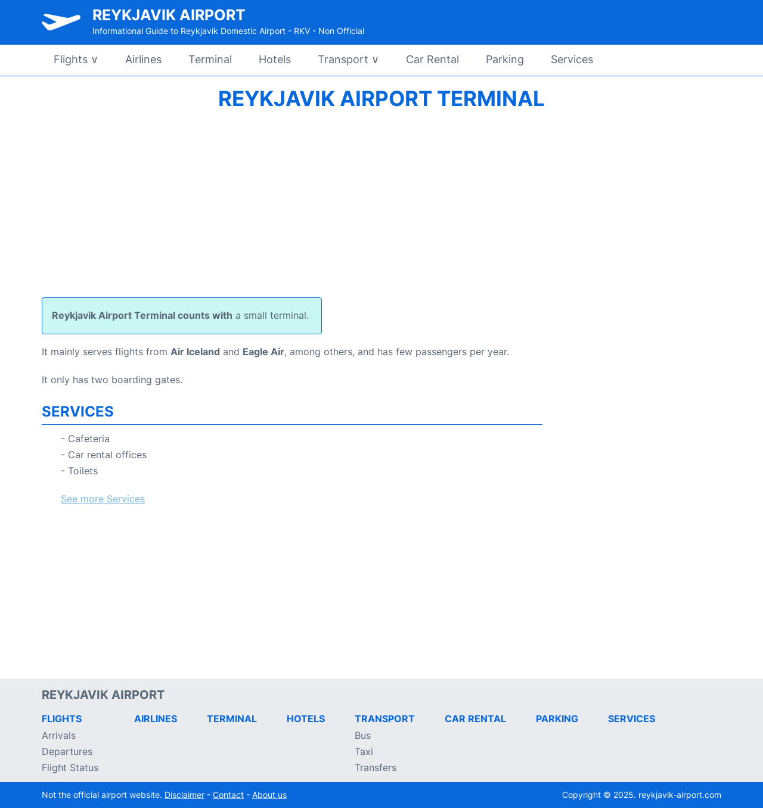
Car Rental (432, 59)
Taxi (364, 751)
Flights (76, 59)
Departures (67, 751)
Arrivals (59, 735)
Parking (505, 59)
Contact (228, 795)
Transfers (375, 767)
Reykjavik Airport (169, 15)
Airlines (143, 59)
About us (269, 795)
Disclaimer (184, 795)
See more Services (103, 499)
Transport (348, 59)
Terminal (210, 59)
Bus (363, 735)
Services (572, 59)
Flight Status (70, 767)
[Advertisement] (381, 202)
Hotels (275, 59)
